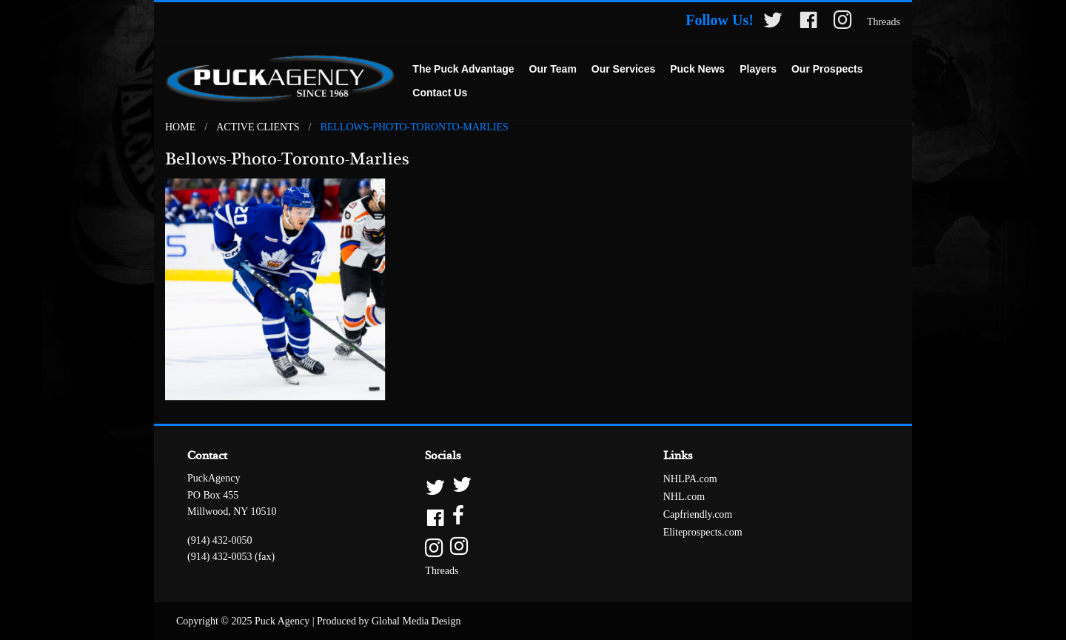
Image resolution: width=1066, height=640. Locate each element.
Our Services (623, 69)
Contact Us (439, 93)
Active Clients (257, 127)
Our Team (553, 69)
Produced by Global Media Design (388, 621)
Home (180, 127)
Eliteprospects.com (702, 532)
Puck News (697, 69)
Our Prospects (826, 69)
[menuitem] (463, 69)
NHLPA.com (690, 478)
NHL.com (684, 496)
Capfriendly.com (698, 514)
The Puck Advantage (463, 69)
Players (758, 69)
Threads (883, 21)
